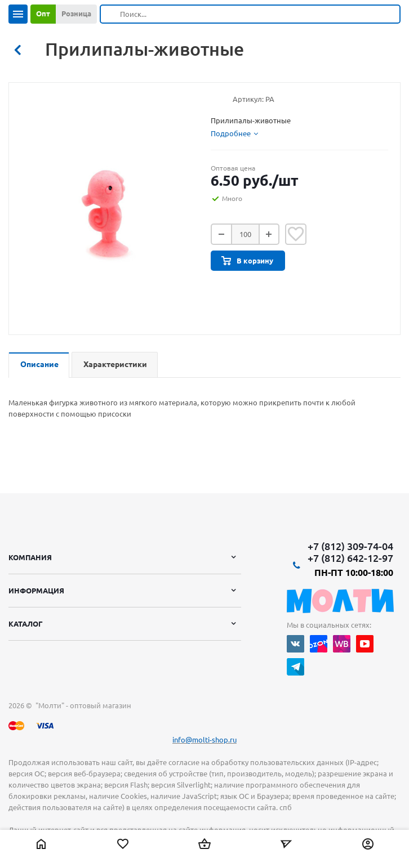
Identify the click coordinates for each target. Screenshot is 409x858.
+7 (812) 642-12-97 (350, 558)
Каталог (25, 624)
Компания (30, 557)
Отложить (295, 234)
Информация (36, 591)
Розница (76, 13)
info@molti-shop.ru (204, 740)
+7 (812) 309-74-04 (350, 546)
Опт (43, 13)
